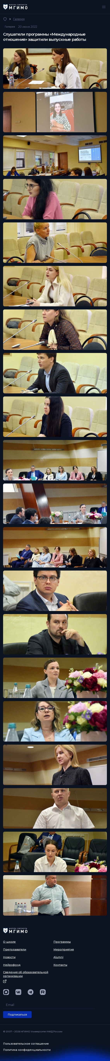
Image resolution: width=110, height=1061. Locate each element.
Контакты (60, 965)
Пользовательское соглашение (26, 1043)
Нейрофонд (12, 965)
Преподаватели (14, 949)
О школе (9, 942)
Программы (62, 942)
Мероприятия (63, 949)
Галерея (19, 19)
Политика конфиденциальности (27, 1050)
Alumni (58, 957)
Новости (9, 957)
